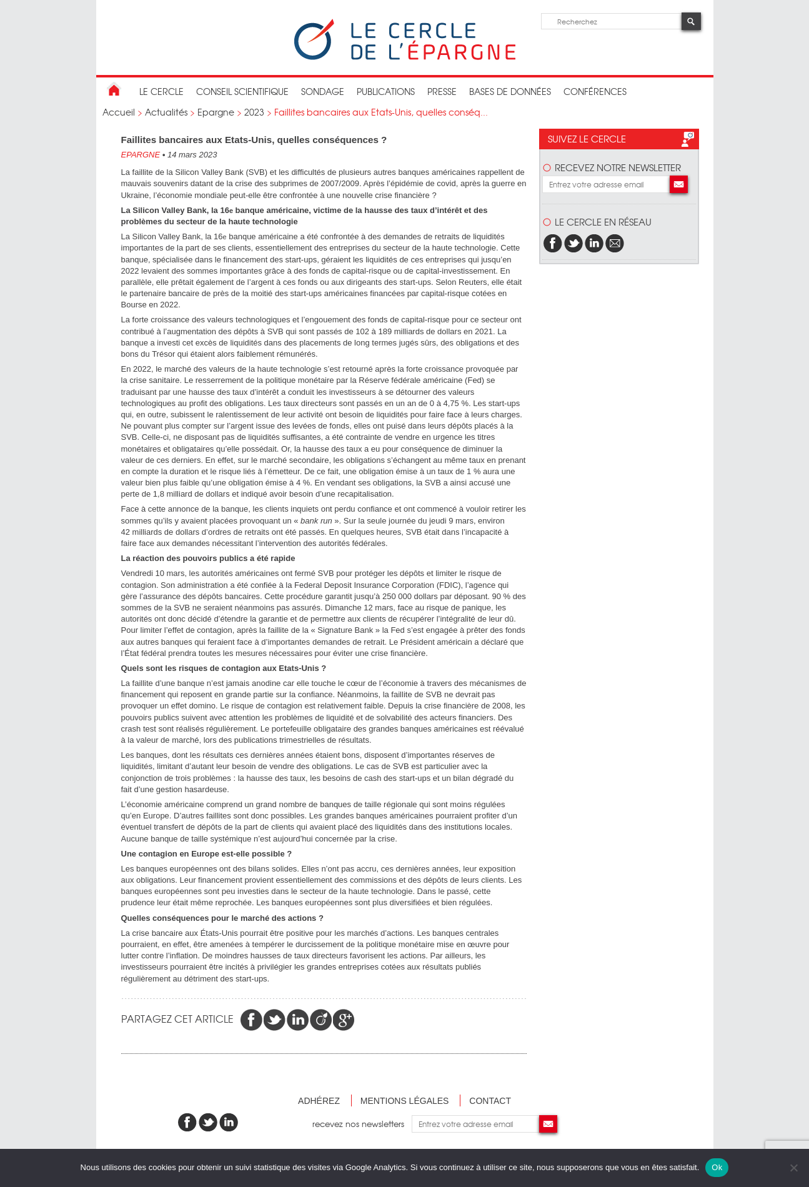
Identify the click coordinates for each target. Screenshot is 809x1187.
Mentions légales (404, 1101)
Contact (490, 1101)
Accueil (118, 112)
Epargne (215, 112)
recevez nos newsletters (362, 1124)
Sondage (322, 91)
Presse (442, 91)
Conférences (595, 91)
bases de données (510, 91)
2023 (254, 112)
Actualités (166, 112)
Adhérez (319, 1101)
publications (386, 91)
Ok (717, 1167)
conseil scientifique (242, 91)
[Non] (793, 1167)
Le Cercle (161, 91)
